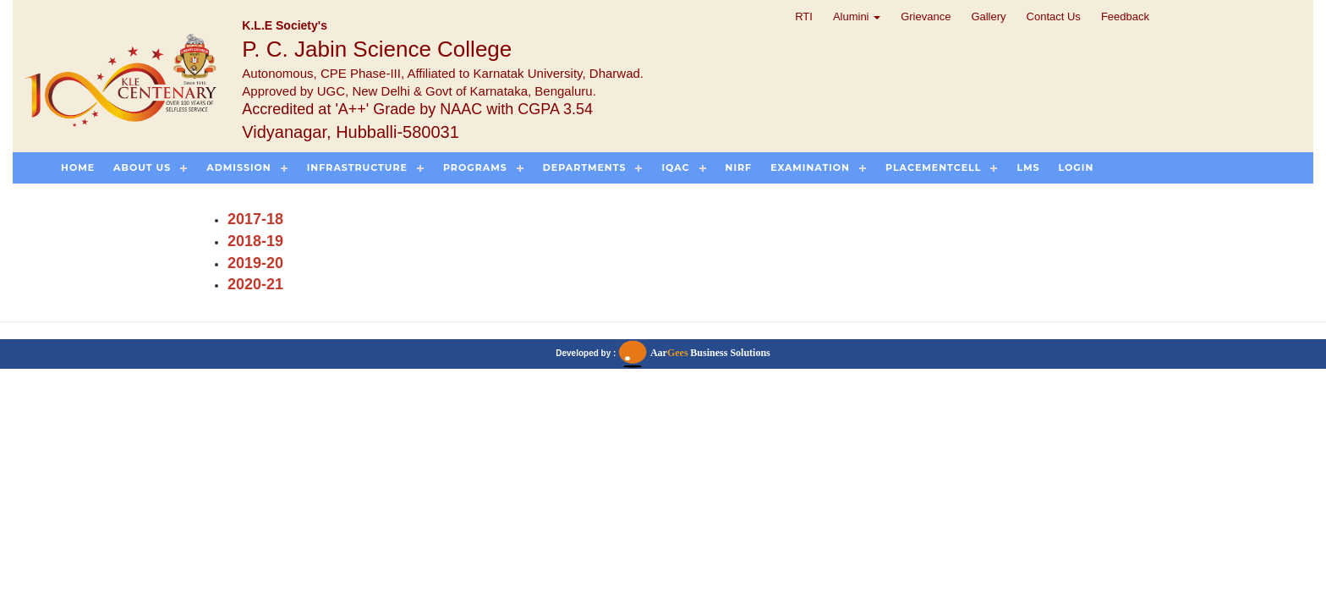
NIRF (739, 167)
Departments (585, 167)
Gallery (988, 16)
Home (78, 167)
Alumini (856, 16)
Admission (238, 167)
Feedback (1125, 16)
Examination (810, 167)
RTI (804, 16)
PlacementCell (933, 167)
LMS (1027, 167)
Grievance (926, 16)
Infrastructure (357, 167)
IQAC (675, 167)
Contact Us (1054, 16)
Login (1076, 167)
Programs (475, 167)
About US (142, 167)
